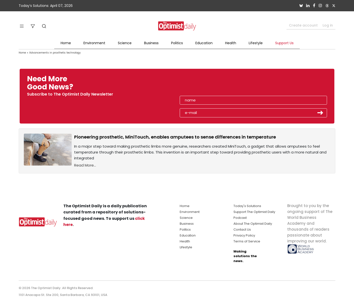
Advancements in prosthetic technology (55, 53)
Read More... (85, 165)
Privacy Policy (244, 235)
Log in (328, 25)
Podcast (240, 217)
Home (66, 43)
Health (230, 43)
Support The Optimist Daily (254, 211)
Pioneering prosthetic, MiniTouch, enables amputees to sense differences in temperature (175, 137)
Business (151, 43)
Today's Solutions (247, 206)
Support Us (284, 43)
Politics (177, 43)
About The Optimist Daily (252, 223)
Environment (94, 43)
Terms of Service (246, 241)
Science (125, 43)
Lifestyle (256, 43)
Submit (320, 113)
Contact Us (242, 229)
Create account (303, 25)
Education (204, 43)
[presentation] (208, 84)
